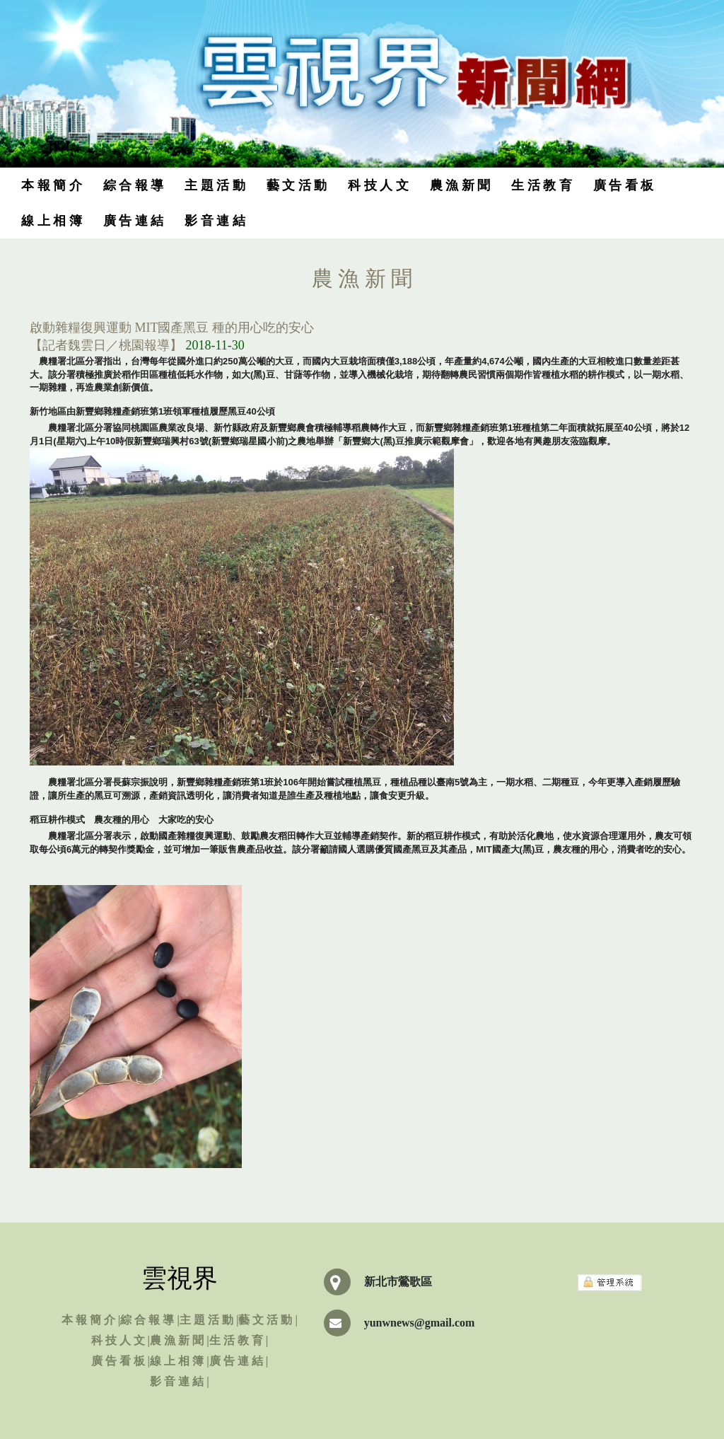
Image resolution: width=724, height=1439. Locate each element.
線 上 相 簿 (51, 221)
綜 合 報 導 (133, 185)
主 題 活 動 (215, 185)
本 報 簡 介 (51, 185)
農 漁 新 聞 (460, 185)
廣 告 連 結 (133, 221)
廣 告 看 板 (623, 185)
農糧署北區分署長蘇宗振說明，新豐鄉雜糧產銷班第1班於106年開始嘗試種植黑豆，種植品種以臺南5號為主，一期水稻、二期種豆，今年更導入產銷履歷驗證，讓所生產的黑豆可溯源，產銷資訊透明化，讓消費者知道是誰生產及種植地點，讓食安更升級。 (355, 789)
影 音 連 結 (215, 221)
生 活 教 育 (541, 185)
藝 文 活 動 (297, 185)
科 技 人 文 (378, 185)
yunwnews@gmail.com (419, 1323)
